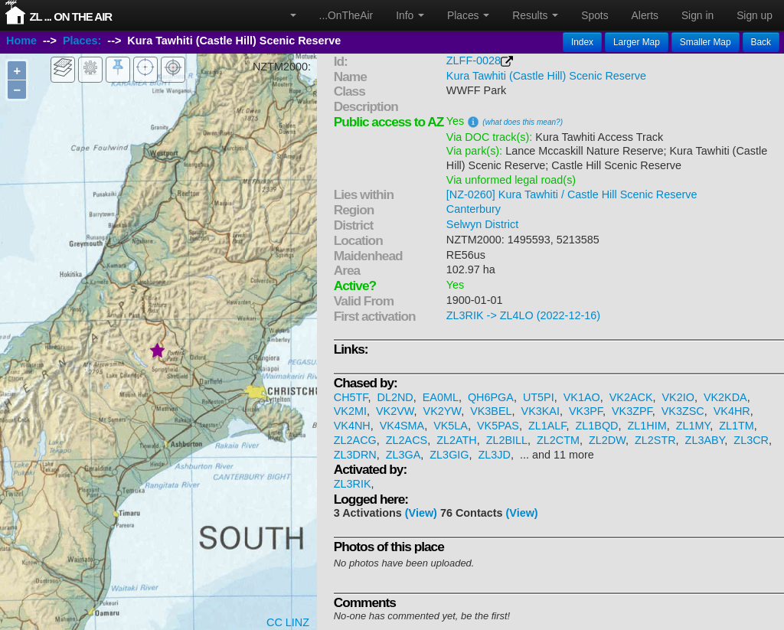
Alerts (645, 15)
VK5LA (450, 425)
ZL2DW (607, 440)
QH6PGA (491, 397)
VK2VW (395, 411)
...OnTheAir (346, 15)
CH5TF (351, 397)
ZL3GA (403, 455)
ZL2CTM (558, 440)
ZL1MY (693, 425)
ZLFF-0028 (473, 60)
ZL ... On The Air (70, 16)
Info (410, 15)
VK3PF (586, 411)
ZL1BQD (596, 425)
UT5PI (538, 397)
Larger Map (636, 42)
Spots (594, 15)
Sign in (697, 15)
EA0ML (441, 397)
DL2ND (395, 397)
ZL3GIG (449, 455)
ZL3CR (751, 440)
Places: (82, 40)
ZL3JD (495, 455)
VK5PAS (498, 425)
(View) (421, 513)
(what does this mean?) (522, 122)
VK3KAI (540, 411)
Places (468, 15)
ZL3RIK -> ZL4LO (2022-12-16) (523, 315)
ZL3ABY (705, 440)
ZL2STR (655, 440)
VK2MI (350, 411)
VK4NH (352, 425)
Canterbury (473, 209)
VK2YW (442, 411)
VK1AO (582, 397)
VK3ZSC (683, 411)
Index (582, 42)
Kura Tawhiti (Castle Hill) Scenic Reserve (546, 76)
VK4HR (732, 411)
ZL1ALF (547, 425)
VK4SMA (402, 425)
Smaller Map (705, 42)
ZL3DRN (355, 455)
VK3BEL (490, 411)
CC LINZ (287, 622)
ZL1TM (736, 425)
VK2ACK (631, 397)
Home (21, 40)
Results (535, 15)
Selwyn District (482, 224)
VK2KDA (725, 397)
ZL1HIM (646, 425)
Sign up (755, 15)
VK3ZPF (632, 411)
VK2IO (678, 397)
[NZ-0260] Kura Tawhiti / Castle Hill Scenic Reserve (571, 194)
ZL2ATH (456, 440)
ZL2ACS (406, 440)
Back (761, 42)
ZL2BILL (507, 440)
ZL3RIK (352, 484)
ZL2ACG (355, 440)
